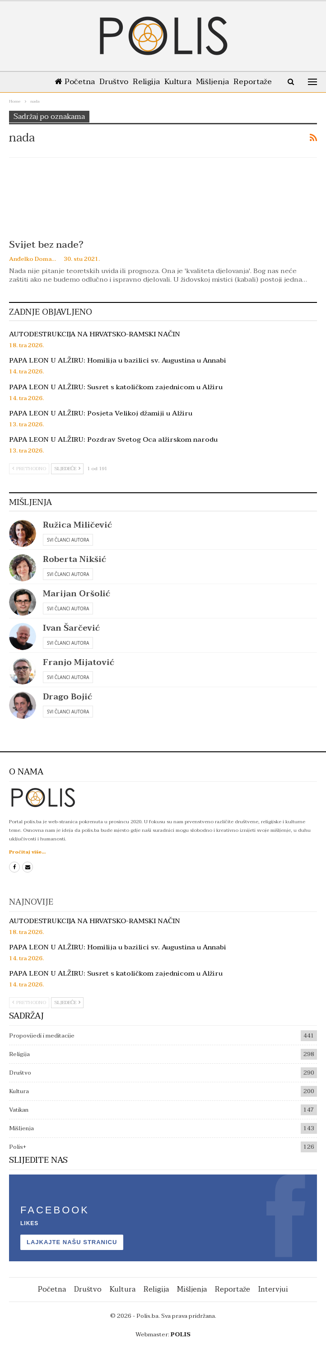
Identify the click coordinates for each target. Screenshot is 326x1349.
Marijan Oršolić (76, 594)
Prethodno (29, 468)
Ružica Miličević (77, 525)
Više (254, 81)
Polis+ (17, 1147)
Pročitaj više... (27, 852)
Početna (78, 81)
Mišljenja (223, 81)
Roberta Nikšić (74, 559)
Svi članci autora (68, 540)
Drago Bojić (67, 697)
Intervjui (273, 1289)
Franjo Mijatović (78, 663)
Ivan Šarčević (71, 628)
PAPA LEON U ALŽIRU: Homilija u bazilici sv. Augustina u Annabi (117, 360)
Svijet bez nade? (46, 244)
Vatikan (18, 1110)
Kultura (186, 81)
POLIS (181, 1335)
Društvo (119, 81)
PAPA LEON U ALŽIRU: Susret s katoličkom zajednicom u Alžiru (116, 387)
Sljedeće (67, 468)
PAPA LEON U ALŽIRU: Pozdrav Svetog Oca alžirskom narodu (113, 439)
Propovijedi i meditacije (42, 1036)
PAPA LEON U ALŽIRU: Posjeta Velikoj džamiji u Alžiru (100, 413)
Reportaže (232, 1289)
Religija (153, 81)
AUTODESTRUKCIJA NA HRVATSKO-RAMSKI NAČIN (94, 334)
